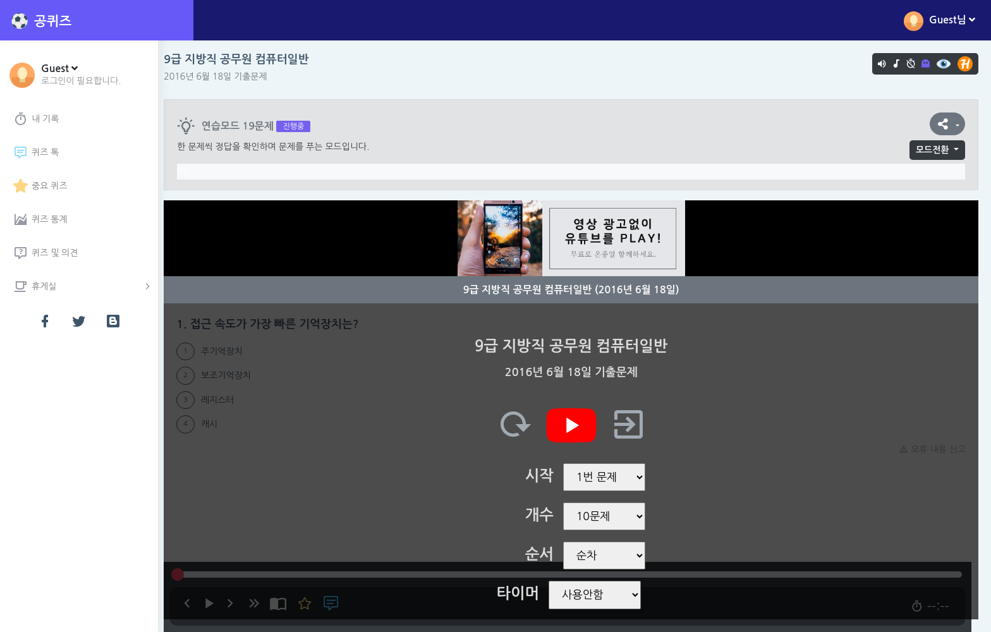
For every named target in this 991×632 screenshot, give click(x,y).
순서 (542, 554)
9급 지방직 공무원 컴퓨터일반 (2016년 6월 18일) (574, 290)
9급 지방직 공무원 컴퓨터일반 (243, 59)
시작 (542, 475)
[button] (81, 74)
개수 (542, 515)
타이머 (521, 593)
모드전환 (932, 149)
